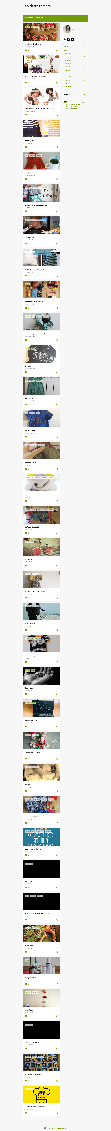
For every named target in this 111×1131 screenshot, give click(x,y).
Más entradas (41, 1122)
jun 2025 (68, 70)
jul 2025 (67, 67)
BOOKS (68, 103)
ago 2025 (68, 63)
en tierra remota (38, 6)
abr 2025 (68, 77)
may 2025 (68, 73)
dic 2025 (67, 54)
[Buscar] (87, 6)
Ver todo (28, 20)
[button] (57, 50)
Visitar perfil (76, 30)
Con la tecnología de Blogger (55, 1128)
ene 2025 (68, 83)
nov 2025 (68, 57)
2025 (65, 50)
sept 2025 (68, 60)
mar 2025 (68, 80)
